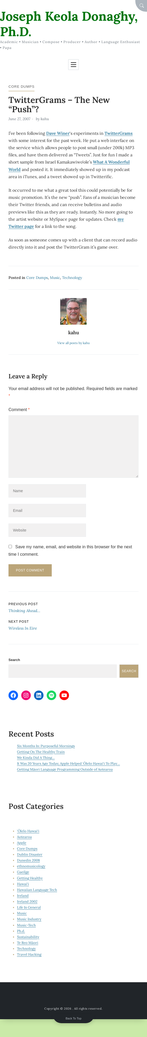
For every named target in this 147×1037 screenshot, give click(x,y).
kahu (45, 118)
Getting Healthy (30, 878)
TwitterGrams (119, 133)
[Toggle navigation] (73, 64)
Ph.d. (21, 931)
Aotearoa (24, 837)
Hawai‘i (23, 884)
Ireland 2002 (27, 901)
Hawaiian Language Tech (37, 890)
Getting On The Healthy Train (41, 752)
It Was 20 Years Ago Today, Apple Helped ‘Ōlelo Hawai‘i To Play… (68, 763)
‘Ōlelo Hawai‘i (28, 831)
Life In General (29, 907)
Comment (19, 409)
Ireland (23, 895)
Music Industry (29, 919)
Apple (21, 843)
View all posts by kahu (73, 343)
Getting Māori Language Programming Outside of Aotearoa (65, 769)
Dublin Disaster (29, 854)
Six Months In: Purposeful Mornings (46, 746)
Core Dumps (21, 87)
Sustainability (28, 937)
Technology (72, 277)
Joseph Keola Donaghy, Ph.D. (69, 24)
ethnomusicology (31, 866)
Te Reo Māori (27, 942)
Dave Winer (58, 133)
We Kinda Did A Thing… (36, 757)
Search (14, 660)
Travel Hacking (29, 954)
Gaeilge (23, 872)
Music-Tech (26, 925)
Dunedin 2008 (28, 860)
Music (55, 277)
